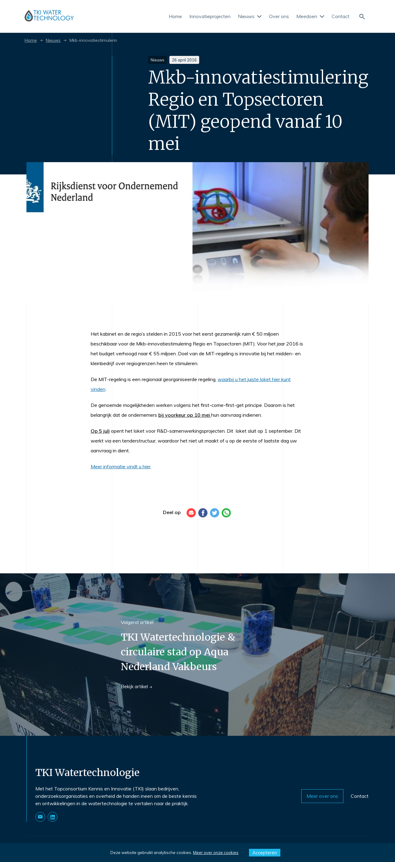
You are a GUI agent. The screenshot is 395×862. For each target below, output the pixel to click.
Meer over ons (325, 796)
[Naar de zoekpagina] (362, 16)
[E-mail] (191, 512)
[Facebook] (202, 512)
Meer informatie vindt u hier (121, 466)
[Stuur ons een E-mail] (40, 817)
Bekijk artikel (136, 686)
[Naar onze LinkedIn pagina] (52, 817)
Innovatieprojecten (210, 16)
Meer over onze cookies (216, 852)
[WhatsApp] (226, 512)
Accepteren (264, 853)
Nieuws (250, 16)
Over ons (279, 16)
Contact (341, 16)
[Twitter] (214, 512)
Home (175, 16)
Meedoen (310, 16)
